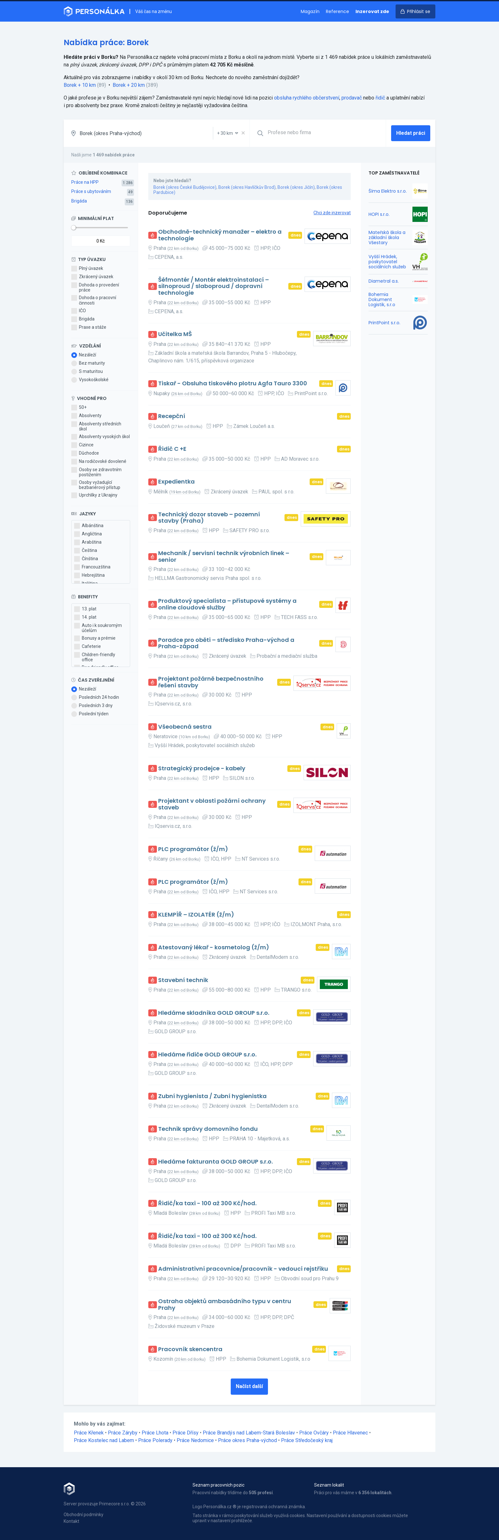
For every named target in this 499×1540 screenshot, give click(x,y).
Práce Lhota (155, 1433)
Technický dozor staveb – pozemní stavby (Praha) (209, 517)
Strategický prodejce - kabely (201, 768)
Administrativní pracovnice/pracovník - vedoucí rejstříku (243, 1269)
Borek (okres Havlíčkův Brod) (247, 187)
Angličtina (88, 534)
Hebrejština (89, 575)
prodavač (351, 98)
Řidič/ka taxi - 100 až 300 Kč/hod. (207, 1203)
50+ (79, 407)
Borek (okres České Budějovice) (184, 187)
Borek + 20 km (129, 85)
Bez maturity (88, 363)
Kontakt (71, 1521)
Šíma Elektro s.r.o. (388, 191)
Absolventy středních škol (96, 426)
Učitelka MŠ (175, 334)
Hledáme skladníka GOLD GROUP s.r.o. (213, 1013)
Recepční (171, 416)
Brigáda (79, 200)
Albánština (88, 526)
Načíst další (249, 1386)
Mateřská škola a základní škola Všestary (387, 237)
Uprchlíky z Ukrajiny (94, 495)
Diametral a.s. (384, 281)
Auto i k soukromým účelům (98, 628)
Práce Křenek (89, 1433)
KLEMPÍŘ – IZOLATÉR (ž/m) (196, 914)
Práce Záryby (122, 1433)
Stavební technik (183, 980)
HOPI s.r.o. (379, 214)
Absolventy (86, 416)
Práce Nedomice (195, 1440)
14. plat (85, 617)
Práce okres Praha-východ (247, 1440)
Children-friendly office (94, 657)
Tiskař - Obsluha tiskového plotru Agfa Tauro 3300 (232, 383)
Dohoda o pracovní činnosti (93, 300)
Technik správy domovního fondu (208, 1129)
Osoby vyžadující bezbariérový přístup (95, 485)
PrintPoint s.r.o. (384, 322)
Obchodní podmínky (83, 1514)
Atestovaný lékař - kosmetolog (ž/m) (213, 947)
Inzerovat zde (372, 11)
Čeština (85, 550)
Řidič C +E (172, 449)
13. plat (85, 609)
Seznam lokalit (329, 1485)
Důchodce (85, 453)
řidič (380, 98)
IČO (78, 311)
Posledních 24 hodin (95, 697)
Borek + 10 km (80, 85)
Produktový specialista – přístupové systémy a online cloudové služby (227, 604)
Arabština (88, 542)
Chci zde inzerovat (332, 212)
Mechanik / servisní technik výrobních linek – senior (223, 556)
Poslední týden (90, 714)
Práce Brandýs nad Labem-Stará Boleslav (249, 1433)
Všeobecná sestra (185, 727)
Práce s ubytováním (91, 191)
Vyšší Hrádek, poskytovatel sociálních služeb (387, 261)
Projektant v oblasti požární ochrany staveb (212, 804)
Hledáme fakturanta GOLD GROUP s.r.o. (215, 1161)
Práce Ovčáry (314, 1433)
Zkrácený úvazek (92, 277)
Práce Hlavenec (350, 1433)
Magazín (310, 11)
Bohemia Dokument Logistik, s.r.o (382, 299)
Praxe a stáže (88, 327)
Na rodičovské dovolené (98, 461)
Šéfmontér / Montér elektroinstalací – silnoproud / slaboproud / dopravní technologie (213, 286)
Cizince (82, 445)
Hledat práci (410, 133)
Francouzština (92, 567)
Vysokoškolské (90, 380)
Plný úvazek (87, 269)
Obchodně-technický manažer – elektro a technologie (220, 235)
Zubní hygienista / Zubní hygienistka (212, 1096)
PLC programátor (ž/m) (193, 849)
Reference (337, 11)
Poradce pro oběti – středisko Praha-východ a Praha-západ (226, 643)
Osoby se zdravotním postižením (96, 472)
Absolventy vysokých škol (100, 437)
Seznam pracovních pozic (218, 1485)
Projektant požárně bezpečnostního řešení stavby (211, 682)
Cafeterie (87, 647)
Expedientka (176, 481)
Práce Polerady (155, 1440)
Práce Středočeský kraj (307, 1440)
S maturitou (87, 372)
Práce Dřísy (185, 1433)
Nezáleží (83, 355)
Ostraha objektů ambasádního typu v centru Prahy (224, 1304)
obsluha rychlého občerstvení (306, 98)
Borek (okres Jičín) (296, 187)
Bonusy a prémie (95, 638)
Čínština (86, 559)
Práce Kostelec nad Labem (104, 1440)
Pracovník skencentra (190, 1349)
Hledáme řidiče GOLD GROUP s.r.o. (207, 1054)
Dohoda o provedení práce (95, 287)
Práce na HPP (85, 182)
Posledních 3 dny (92, 706)
